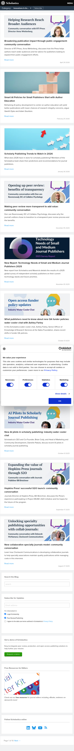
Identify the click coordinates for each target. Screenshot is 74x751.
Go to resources (13, 705)
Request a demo (13, 654)
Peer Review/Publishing (15, 618)
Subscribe (38, 8)
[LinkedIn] (28, 727)
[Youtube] (40, 727)
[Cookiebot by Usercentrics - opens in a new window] (60, 349)
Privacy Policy (50, 370)
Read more (9, 59)
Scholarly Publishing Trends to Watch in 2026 (28, 153)
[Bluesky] (34, 727)
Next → (17, 740)
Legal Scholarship (13, 614)
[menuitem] (22, 8)
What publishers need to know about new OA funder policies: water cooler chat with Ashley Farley (36, 320)
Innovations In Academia (23, 8)
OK (59, 401)
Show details (61, 394)
